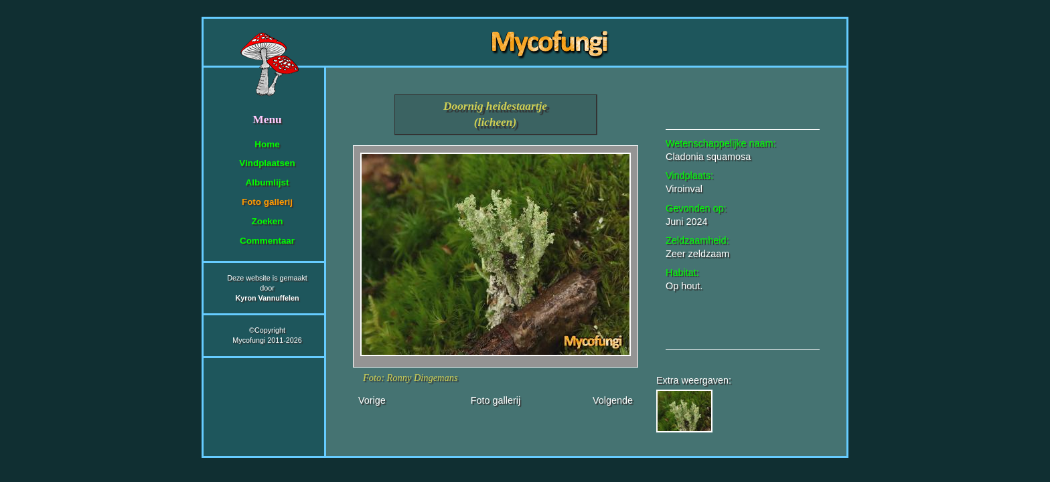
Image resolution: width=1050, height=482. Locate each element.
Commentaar (267, 241)
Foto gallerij (267, 202)
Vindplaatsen (267, 163)
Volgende (613, 400)
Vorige (372, 400)
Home (266, 144)
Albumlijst (267, 182)
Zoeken (267, 221)
